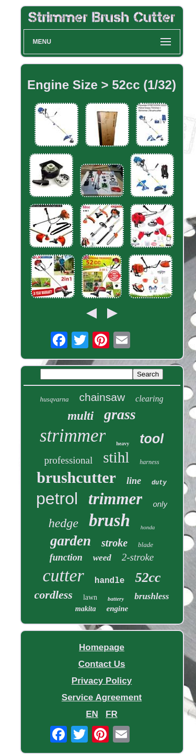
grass (120, 414)
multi (80, 415)
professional (68, 460)
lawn (90, 597)
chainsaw (102, 397)
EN (92, 714)
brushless (151, 596)
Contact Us (101, 664)
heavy (122, 443)
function (66, 557)
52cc (147, 577)
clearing (149, 398)
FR (112, 714)
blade (145, 545)
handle (110, 581)
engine (118, 608)
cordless (53, 594)
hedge (63, 523)
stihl (116, 457)
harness (149, 462)
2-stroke (138, 557)
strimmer (73, 435)
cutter (63, 575)
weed (102, 558)
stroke (114, 543)
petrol (57, 498)
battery (116, 598)
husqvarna (54, 399)
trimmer (115, 499)
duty (159, 483)
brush (109, 520)
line (133, 481)
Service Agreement (102, 697)
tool (152, 438)
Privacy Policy (102, 681)
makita (85, 609)
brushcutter (76, 477)
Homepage (101, 647)
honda (148, 527)
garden (70, 541)
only (160, 504)
